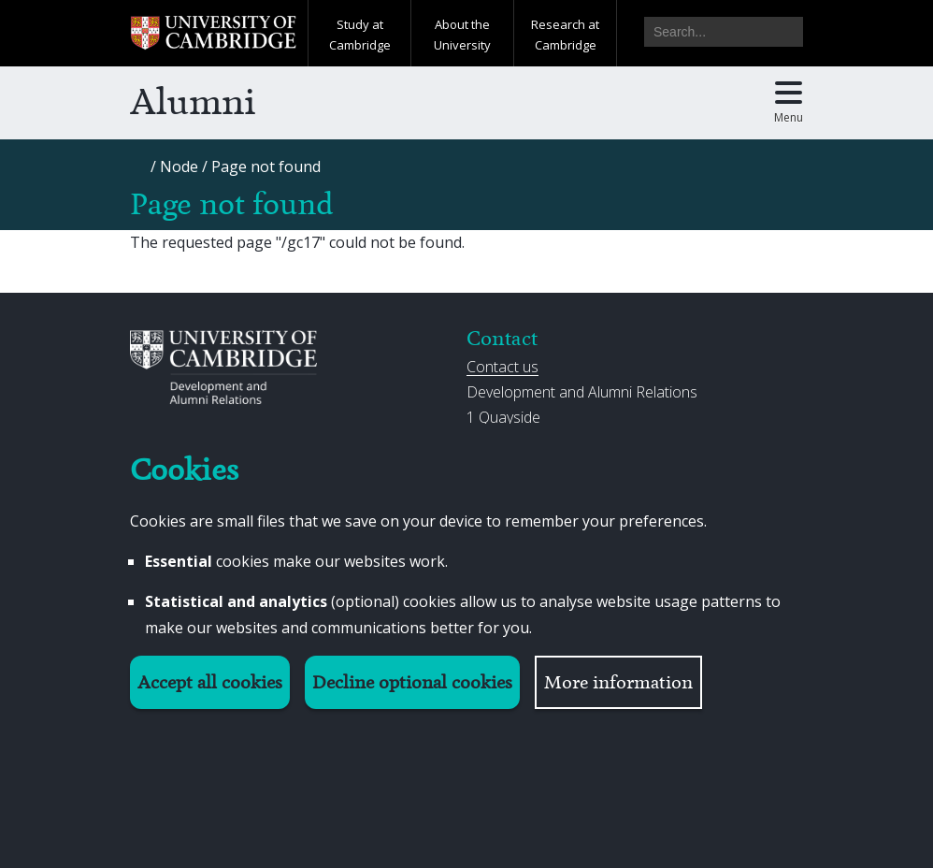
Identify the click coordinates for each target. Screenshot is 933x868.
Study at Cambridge (360, 34)
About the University (462, 34)
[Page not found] (266, 166)
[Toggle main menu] (788, 102)
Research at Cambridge (565, 34)
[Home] (139, 172)
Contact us (502, 366)
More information (618, 682)
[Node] (179, 166)
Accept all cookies (209, 682)
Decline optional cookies (412, 682)
